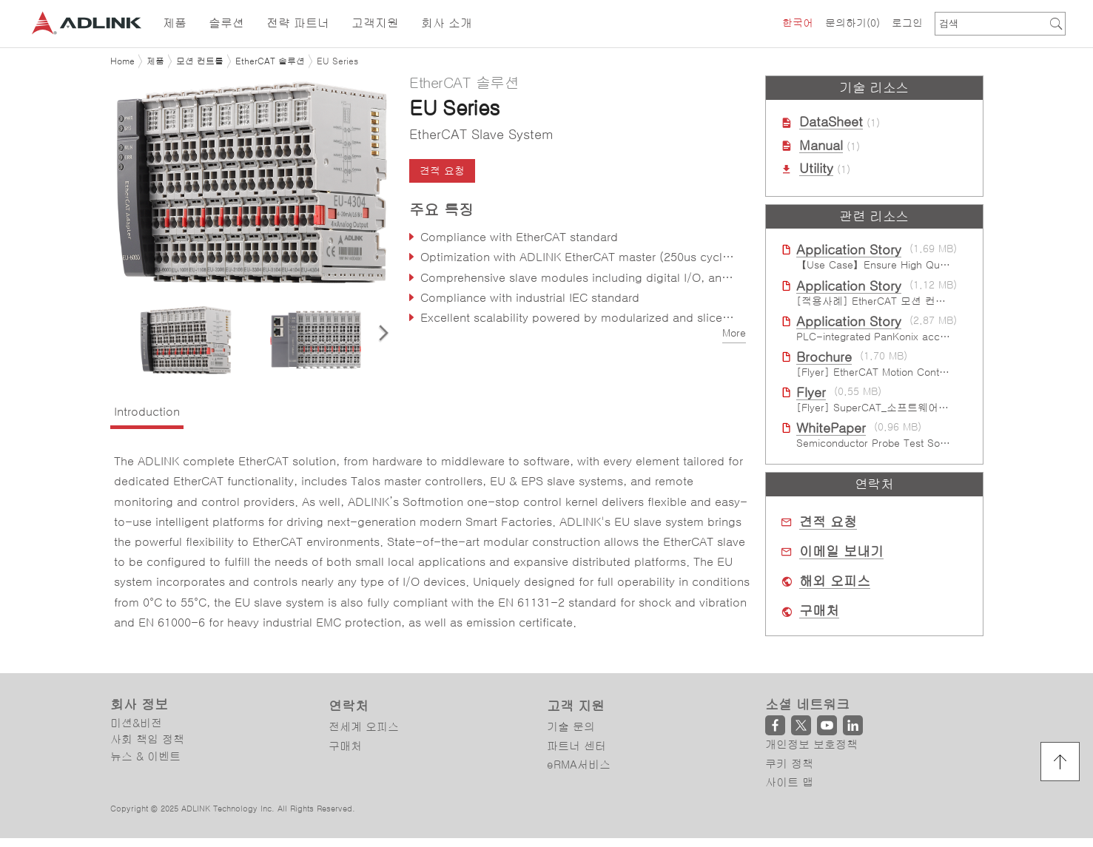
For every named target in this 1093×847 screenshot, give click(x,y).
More (734, 333)
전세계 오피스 (364, 727)
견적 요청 (442, 171)
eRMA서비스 (579, 765)
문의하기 (852, 23)
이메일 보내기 (841, 552)
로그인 (907, 23)
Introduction (147, 411)
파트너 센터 (576, 746)
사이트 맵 (789, 782)
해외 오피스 (834, 581)
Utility (816, 168)
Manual (821, 145)
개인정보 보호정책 (811, 744)
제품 (155, 61)
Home (122, 61)
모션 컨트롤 (199, 61)
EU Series (337, 61)
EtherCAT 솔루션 (270, 61)
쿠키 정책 (789, 763)
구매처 (819, 611)
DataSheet (831, 122)
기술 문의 (571, 727)
